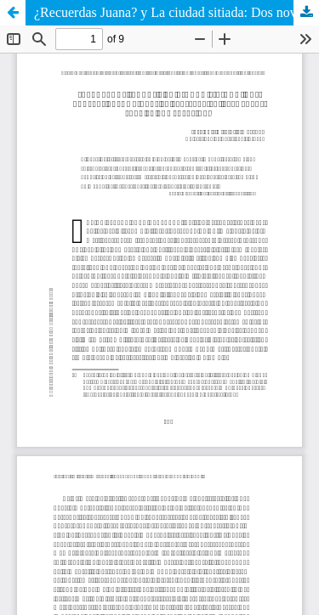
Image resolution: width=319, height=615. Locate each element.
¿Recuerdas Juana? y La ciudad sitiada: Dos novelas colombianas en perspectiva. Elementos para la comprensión (176, 12)
